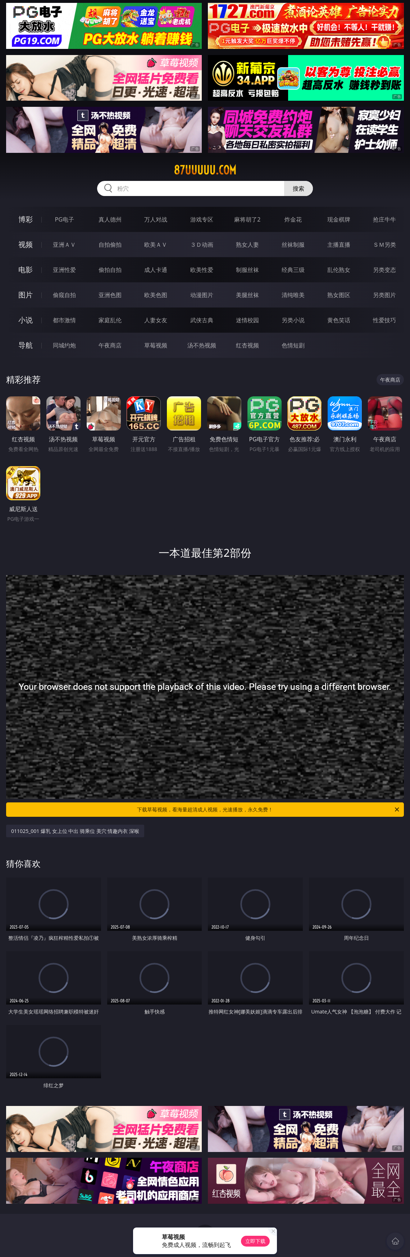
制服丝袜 (247, 270)
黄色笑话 (338, 320)
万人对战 (155, 219)
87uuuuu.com (205, 170)
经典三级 (293, 270)
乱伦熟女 (338, 270)
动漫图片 (201, 295)
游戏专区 (201, 219)
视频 (25, 244)
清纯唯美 (293, 295)
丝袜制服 (293, 245)
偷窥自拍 (64, 295)
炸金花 (293, 219)
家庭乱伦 (110, 320)
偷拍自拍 (110, 270)
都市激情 (64, 320)
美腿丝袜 (247, 295)
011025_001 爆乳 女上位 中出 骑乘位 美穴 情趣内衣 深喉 (75, 831)
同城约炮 (64, 345)
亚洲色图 (110, 295)
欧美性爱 (201, 270)
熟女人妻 (247, 245)
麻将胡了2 (247, 219)
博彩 (25, 219)
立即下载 (255, 1241)
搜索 (298, 188)
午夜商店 (110, 345)
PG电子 (64, 219)
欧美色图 (155, 295)
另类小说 (293, 320)
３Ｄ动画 (201, 245)
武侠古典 (201, 320)
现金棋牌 (338, 219)
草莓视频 (155, 345)
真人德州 (110, 219)
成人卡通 (155, 270)
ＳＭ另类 (384, 245)
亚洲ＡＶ (64, 245)
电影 (25, 269)
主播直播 (338, 245)
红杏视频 (247, 345)
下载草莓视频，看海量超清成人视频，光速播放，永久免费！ (268, 809)
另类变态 (384, 270)
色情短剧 (293, 345)
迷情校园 (247, 320)
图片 (25, 295)
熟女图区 (338, 295)
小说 (25, 320)
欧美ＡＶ (155, 245)
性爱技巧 (384, 320)
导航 (25, 345)
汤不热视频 (201, 345)
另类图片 (384, 295)
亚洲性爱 (64, 270)
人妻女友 (155, 320)
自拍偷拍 (110, 245)
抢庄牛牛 (384, 219)
